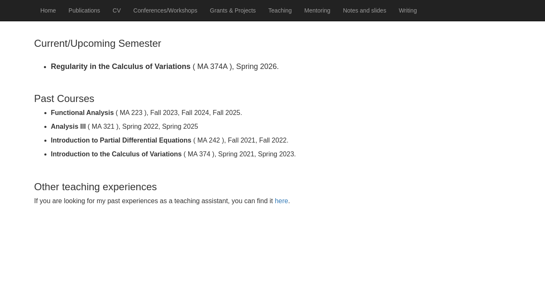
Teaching (280, 10)
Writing (408, 10)
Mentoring (317, 10)
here (281, 200)
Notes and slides (364, 10)
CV (116, 10)
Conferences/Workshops (165, 10)
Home (48, 10)
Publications (84, 10)
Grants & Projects (233, 10)
